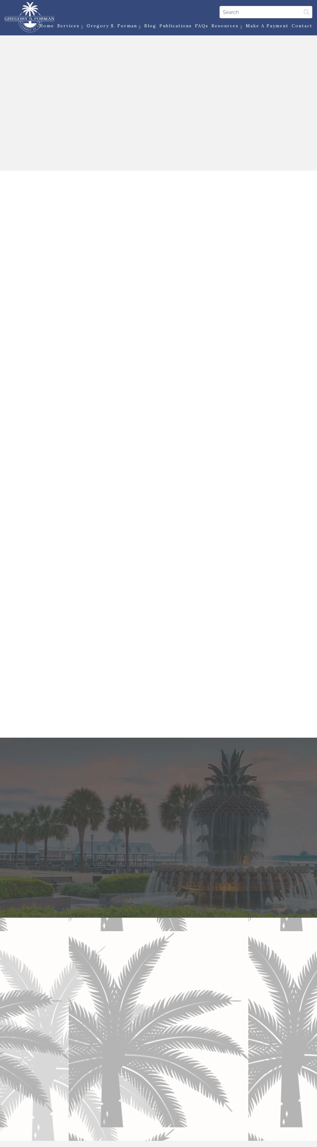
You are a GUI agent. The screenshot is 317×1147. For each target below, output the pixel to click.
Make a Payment (267, 26)
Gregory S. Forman (114, 26)
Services (70, 26)
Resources (227, 26)
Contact (302, 26)
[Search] (265, 12)
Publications (175, 26)
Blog (150, 26)
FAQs (201, 26)
